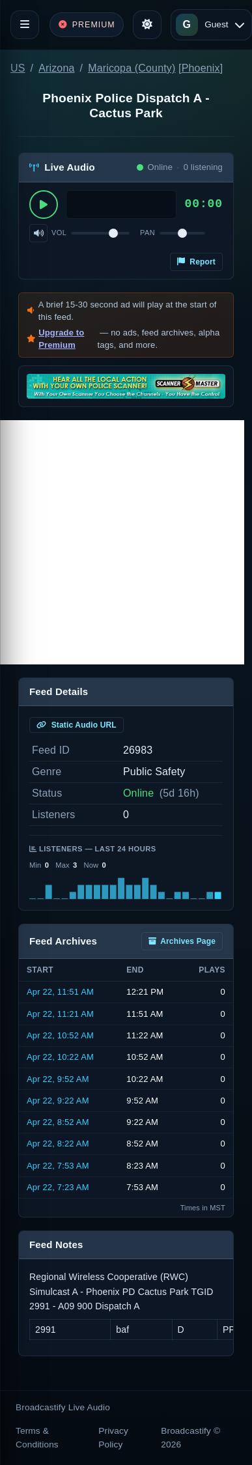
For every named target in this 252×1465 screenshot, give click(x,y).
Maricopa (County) (131, 68)
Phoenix (201, 68)
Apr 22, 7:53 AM (58, 1166)
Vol (58, 232)
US (17, 68)
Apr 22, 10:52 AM (60, 1035)
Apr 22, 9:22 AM (58, 1100)
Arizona (56, 68)
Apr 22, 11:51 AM (60, 992)
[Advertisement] (122, 542)
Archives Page (182, 941)
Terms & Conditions (37, 1437)
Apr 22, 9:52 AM (58, 1079)
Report (196, 261)
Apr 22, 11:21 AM (60, 1014)
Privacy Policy (113, 1437)
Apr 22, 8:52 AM (58, 1122)
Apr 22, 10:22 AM (60, 1057)
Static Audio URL (76, 725)
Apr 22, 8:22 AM (58, 1143)
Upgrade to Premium (61, 339)
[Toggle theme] (147, 24)
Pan (147, 232)
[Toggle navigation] (24, 24)
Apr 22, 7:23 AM (58, 1187)
